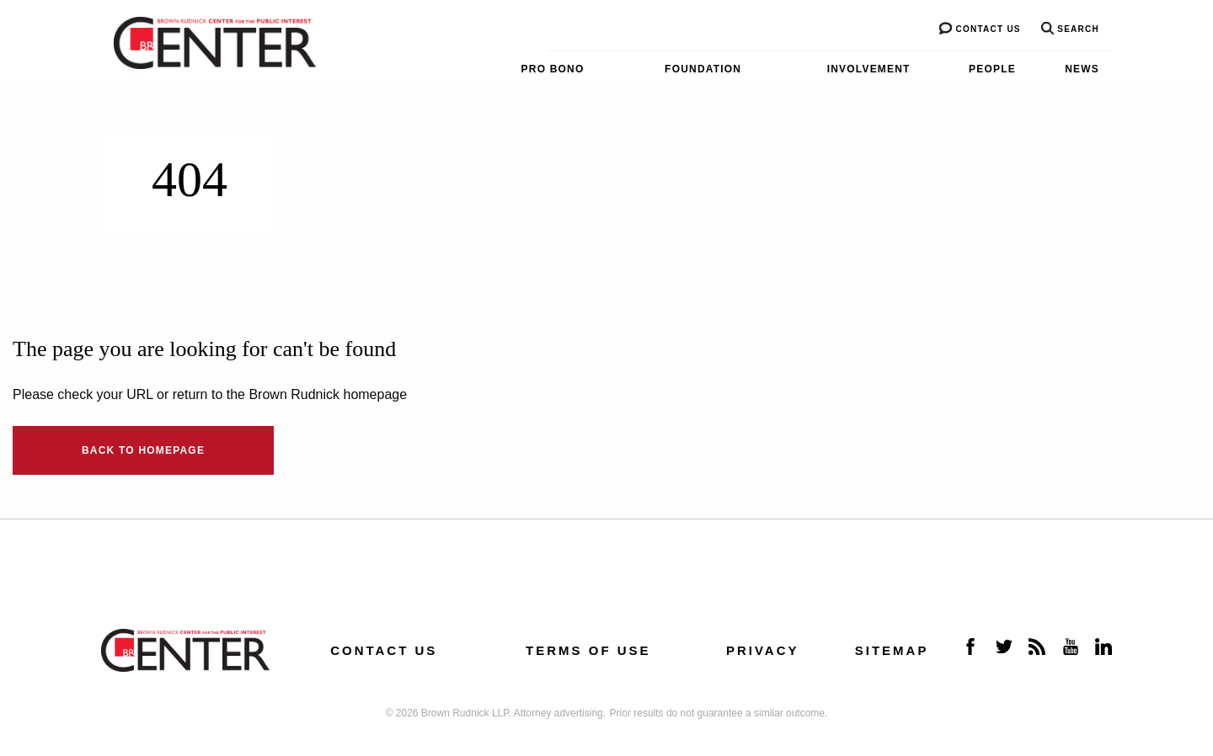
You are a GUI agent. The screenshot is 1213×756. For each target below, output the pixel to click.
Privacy (762, 650)
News (1082, 69)
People (992, 69)
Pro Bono (553, 69)
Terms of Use (588, 650)
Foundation (703, 69)
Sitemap (892, 650)
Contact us (979, 29)
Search (1070, 29)
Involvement (869, 69)
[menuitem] (518, 69)
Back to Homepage (143, 450)
